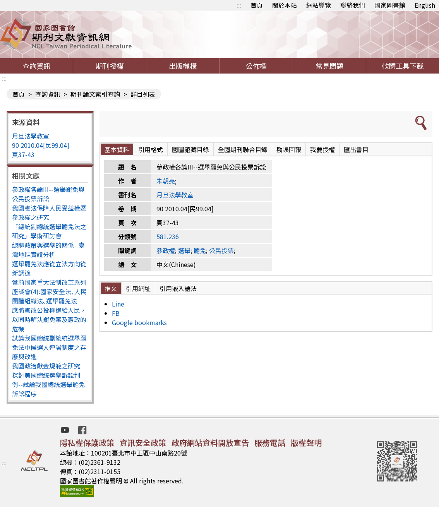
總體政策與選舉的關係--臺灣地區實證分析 (48, 249)
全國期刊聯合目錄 (243, 149)
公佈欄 (256, 66)
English (425, 5)
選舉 (184, 250)
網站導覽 (318, 5)
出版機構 (183, 66)
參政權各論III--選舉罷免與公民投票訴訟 (48, 194)
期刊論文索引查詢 (95, 94)
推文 (111, 288)
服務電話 (269, 442)
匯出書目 (356, 149)
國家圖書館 (389, 5)
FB (116, 313)
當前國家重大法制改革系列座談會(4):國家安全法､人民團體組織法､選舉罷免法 (49, 291)
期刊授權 (109, 66)
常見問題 (329, 66)
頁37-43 (23, 154)
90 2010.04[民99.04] (40, 145)
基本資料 (117, 149)
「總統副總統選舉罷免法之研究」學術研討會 (49, 231)
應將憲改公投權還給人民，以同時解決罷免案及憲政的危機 (49, 319)
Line (118, 303)
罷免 (200, 250)
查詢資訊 (36, 66)
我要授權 (322, 149)
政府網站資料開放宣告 (210, 442)
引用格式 (150, 149)
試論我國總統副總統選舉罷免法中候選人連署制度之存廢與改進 (49, 347)
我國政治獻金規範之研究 (46, 365)
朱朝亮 (165, 180)
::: (239, 5)
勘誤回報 (288, 149)
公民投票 (221, 250)
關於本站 (284, 5)
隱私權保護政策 (87, 442)
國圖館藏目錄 (190, 149)
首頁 (256, 5)
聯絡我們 (352, 5)
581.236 (167, 236)
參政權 (165, 250)
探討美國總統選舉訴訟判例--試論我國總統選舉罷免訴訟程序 (48, 384)
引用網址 (138, 288)
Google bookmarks (139, 322)
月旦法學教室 (30, 135)
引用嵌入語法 (178, 288)
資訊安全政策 (143, 442)
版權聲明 (306, 442)
